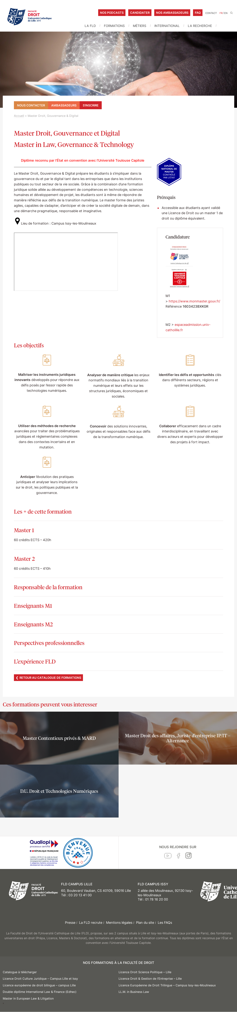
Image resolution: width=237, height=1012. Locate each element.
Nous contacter (31, 105)
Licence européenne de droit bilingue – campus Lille (39, 985)
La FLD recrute (90, 923)
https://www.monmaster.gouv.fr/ (194, 301)
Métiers (139, 26)
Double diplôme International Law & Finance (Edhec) (39, 992)
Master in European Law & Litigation (28, 998)
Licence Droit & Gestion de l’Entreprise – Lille (150, 978)
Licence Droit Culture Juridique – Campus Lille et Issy (40, 978)
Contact (211, 13)
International (167, 26)
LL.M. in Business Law (134, 992)
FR (221, 13)
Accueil (19, 116)
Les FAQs (165, 923)
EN (226, 13)
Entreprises (95, 33)
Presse (70, 923)
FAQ (198, 12)
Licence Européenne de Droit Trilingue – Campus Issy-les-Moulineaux (167, 985)
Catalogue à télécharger (20, 972)
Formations (114, 26)
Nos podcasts (112, 12)
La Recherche (200, 26)
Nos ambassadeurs (172, 12)
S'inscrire (91, 105)
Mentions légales (119, 923)
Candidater (140, 12)
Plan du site (145, 923)
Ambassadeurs (63, 105)
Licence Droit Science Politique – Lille (145, 972)
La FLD (90, 26)
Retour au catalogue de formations (50, 677)
